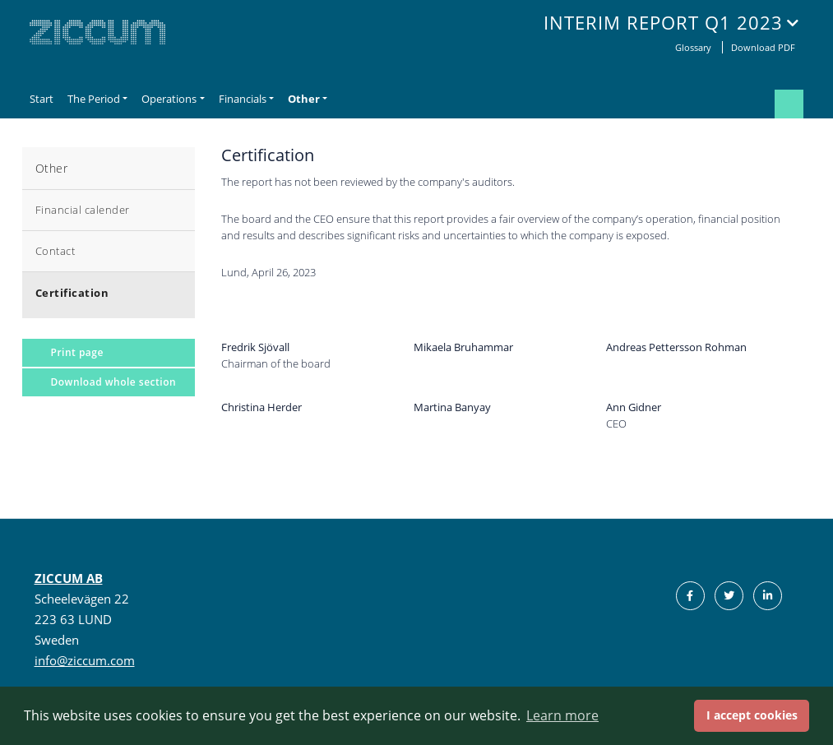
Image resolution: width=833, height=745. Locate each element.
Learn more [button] (562, 715)
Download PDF (763, 47)
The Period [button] (93, 98)
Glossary (694, 47)
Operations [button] (169, 98)
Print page (77, 352)
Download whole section (114, 382)
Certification (72, 292)
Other (51, 168)
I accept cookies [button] (752, 715)
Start (41, 98)
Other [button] (304, 98)
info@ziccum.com (85, 660)
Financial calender (82, 209)
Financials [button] (242, 98)
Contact (55, 250)
